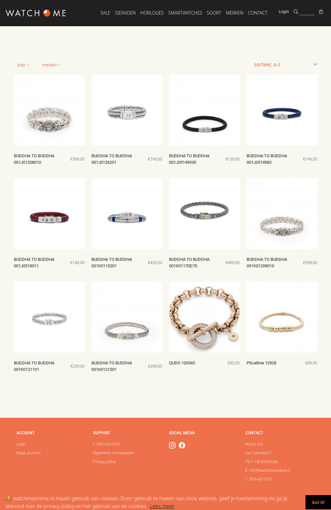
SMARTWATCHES (185, 13)
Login (284, 11)
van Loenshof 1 (258, 453)
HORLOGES (152, 13)
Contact (257, 13)
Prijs (23, 65)
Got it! (318, 502)
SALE (105, 13)
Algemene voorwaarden (114, 453)
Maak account (28, 453)
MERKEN (235, 13)
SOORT (214, 13)
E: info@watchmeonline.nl (268, 470)
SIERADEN (125, 13)
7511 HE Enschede (261, 461)
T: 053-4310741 (106, 444)
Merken (51, 65)
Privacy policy (104, 461)
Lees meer (162, 506)
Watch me (254, 444)
